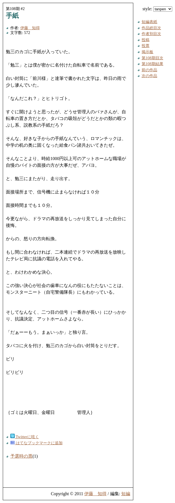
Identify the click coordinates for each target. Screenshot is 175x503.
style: (157, 8)
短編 (125, 493)
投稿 (145, 40)
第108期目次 (152, 58)
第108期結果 (152, 64)
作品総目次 (151, 28)
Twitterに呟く (24, 437)
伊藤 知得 (30, 28)
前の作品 (149, 70)
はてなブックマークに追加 (36, 443)
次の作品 (149, 75)
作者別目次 (151, 33)
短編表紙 (149, 21)
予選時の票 (21, 456)
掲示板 (147, 52)
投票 (145, 45)
